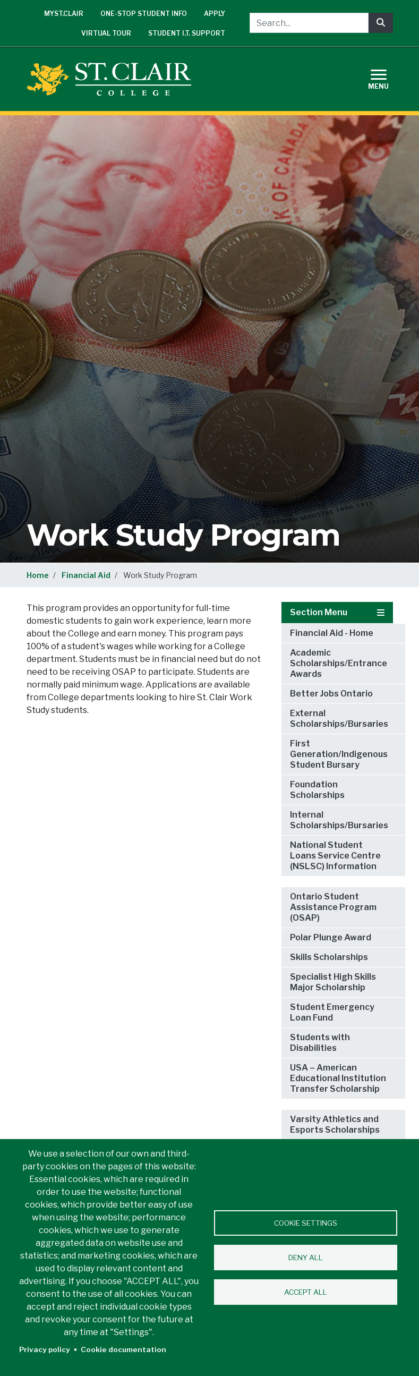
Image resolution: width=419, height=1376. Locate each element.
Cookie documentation (123, 1349)
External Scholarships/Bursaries (339, 718)
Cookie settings (305, 1223)
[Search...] (309, 23)
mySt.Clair (63, 14)
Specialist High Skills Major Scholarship (333, 982)
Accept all (305, 1292)
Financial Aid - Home (331, 633)
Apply (214, 14)
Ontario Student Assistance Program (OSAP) (333, 907)
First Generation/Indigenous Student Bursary (339, 754)
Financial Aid (86, 575)
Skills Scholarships (329, 957)
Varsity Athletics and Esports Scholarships (335, 1124)
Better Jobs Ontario (331, 694)
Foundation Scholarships (317, 789)
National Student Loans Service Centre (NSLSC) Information (335, 855)
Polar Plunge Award (330, 937)
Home (38, 575)
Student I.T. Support (186, 33)
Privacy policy (44, 1349)
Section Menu (337, 612)
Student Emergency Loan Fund (332, 1012)
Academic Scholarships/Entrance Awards (338, 663)
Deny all (305, 1257)
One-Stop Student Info (143, 14)
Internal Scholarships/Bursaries (339, 820)
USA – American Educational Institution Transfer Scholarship (338, 1078)
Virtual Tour (106, 33)
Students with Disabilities (320, 1042)
